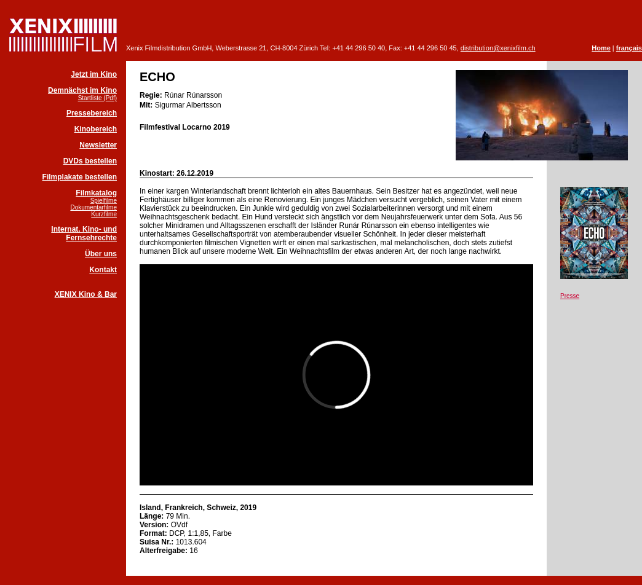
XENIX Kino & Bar (86, 294)
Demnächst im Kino (82, 90)
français (629, 48)
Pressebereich (91, 113)
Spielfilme (103, 200)
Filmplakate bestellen (79, 177)
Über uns (101, 253)
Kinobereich (95, 129)
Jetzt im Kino (94, 74)
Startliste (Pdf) (97, 98)
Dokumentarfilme (93, 207)
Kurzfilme (104, 214)
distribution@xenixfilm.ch (498, 48)
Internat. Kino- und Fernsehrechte (84, 233)
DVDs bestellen (90, 161)
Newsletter (98, 145)
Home (601, 48)
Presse (569, 295)
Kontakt (103, 269)
